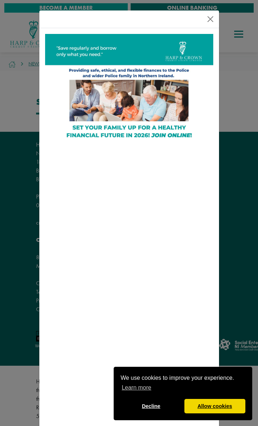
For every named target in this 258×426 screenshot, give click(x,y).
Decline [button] (151, 406)
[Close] (210, 19)
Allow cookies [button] (214, 406)
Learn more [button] (136, 387)
